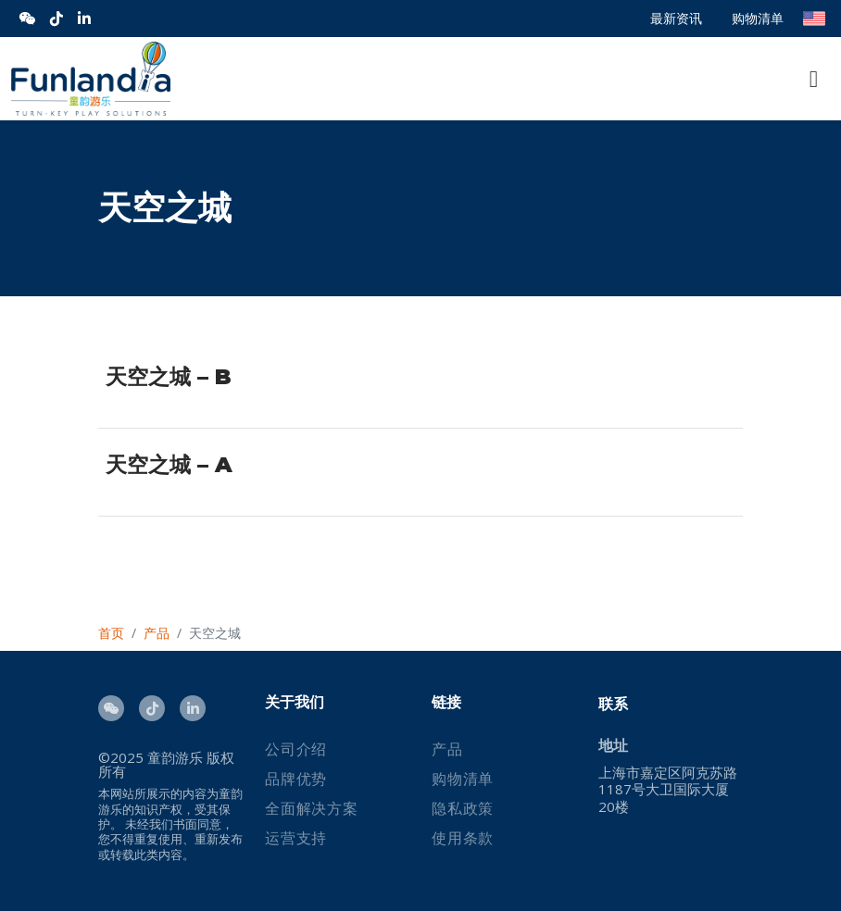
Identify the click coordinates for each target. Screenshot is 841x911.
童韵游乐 (175, 757)
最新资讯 (676, 18)
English (814, 18)
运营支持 (296, 838)
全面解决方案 (311, 808)
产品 (447, 749)
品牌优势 (296, 778)
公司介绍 (296, 749)
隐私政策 (463, 808)
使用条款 (463, 838)
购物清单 (758, 18)
